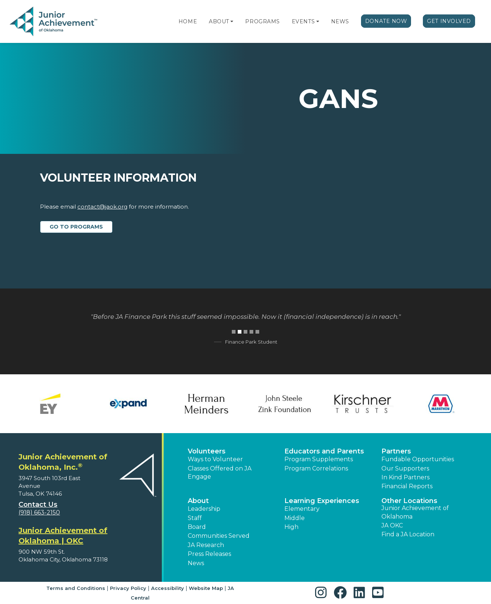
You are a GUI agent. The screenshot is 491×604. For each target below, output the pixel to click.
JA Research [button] (206, 545)
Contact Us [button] (38, 504)
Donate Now (386, 21)
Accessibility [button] (167, 588)
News (340, 21)
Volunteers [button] (207, 451)
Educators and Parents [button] (324, 451)
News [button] (196, 563)
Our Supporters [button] (405, 468)
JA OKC (392, 525)
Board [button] (197, 526)
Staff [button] (195, 518)
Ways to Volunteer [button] (215, 459)
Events (303, 21)
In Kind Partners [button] (405, 477)
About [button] (198, 500)
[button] (231, 21)
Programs (262, 21)
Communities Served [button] (219, 535)
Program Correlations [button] (316, 468)
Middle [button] (294, 518)
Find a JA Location (407, 534)
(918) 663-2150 (39, 512)
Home (187, 21)
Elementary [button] (302, 508)
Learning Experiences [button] (321, 500)
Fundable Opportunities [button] (417, 459)
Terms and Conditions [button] (75, 588)
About (219, 21)
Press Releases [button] (209, 553)
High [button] (291, 526)
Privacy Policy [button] (128, 588)
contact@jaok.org (102, 206)
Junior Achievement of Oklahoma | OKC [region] (63, 535)
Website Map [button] (206, 588)
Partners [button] (396, 451)
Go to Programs (76, 226)
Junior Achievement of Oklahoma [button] (415, 512)
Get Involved (449, 21)
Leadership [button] (204, 508)
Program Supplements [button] (318, 459)
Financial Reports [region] (406, 486)
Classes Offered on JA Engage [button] (219, 472)
